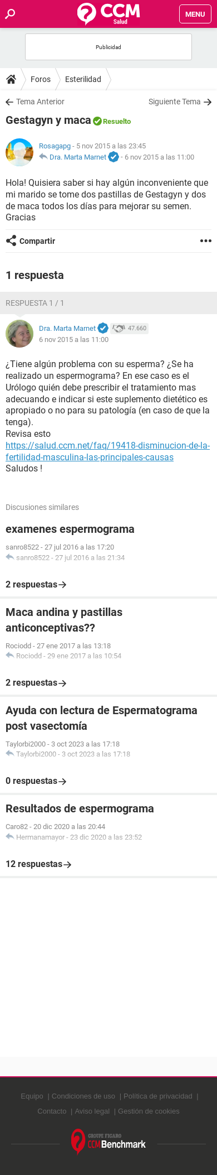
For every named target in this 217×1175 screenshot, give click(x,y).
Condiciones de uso (83, 1096)
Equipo (32, 1096)
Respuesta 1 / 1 (35, 302)
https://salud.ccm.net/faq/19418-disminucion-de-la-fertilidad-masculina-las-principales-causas (108, 451)
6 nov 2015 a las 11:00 (159, 157)
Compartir (37, 241)
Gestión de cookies (149, 1111)
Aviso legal (92, 1111)
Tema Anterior (40, 101)
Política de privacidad (158, 1096)
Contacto (51, 1111)
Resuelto (117, 121)
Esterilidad (83, 79)
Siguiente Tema (175, 101)
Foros (41, 79)
